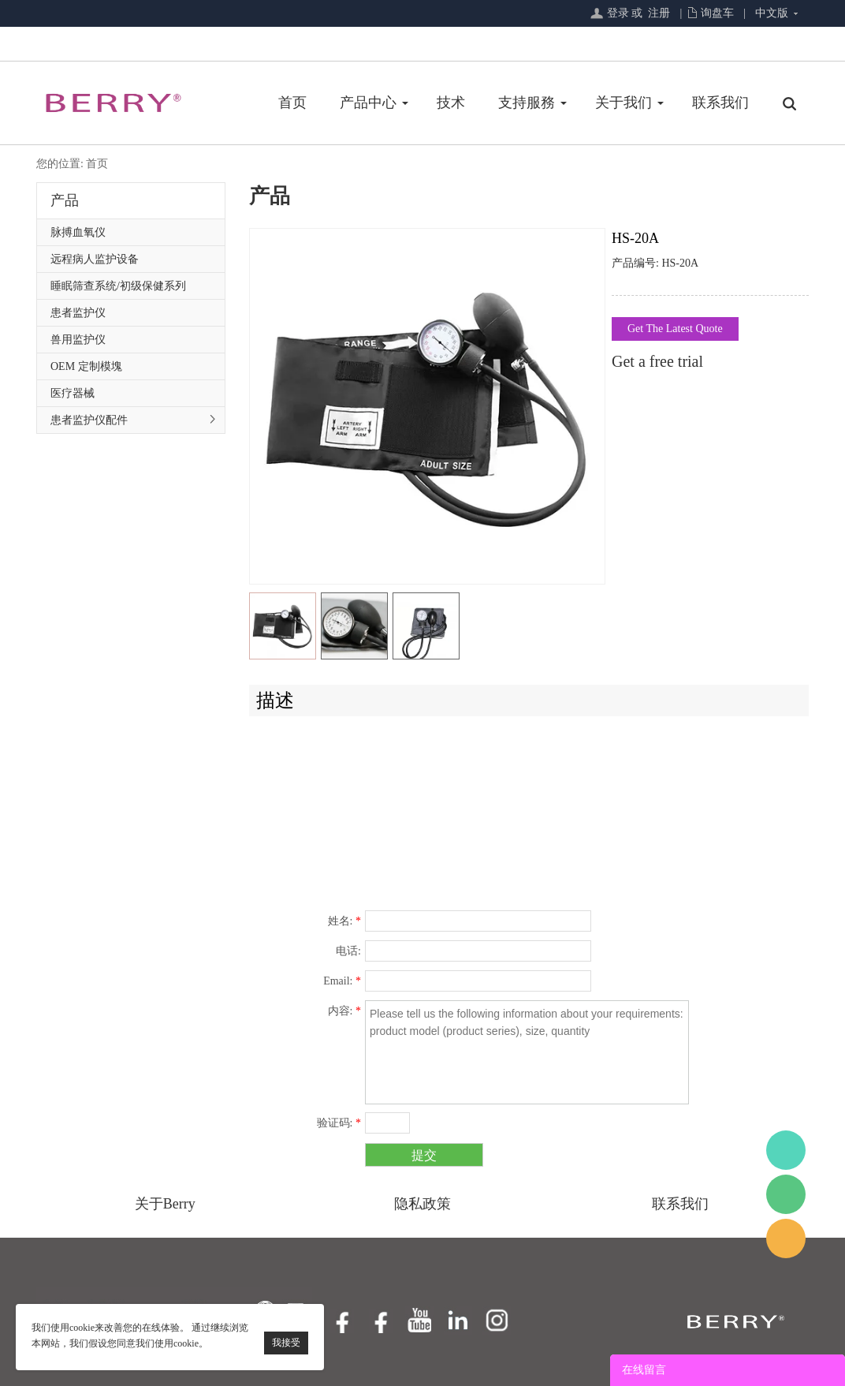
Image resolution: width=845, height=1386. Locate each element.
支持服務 (526, 102)
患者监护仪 (78, 313)
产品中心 (368, 102)
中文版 (771, 13)
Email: (342, 981)
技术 (451, 102)
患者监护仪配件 (89, 420)
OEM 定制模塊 (86, 366)
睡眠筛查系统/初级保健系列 (118, 286)
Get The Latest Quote (675, 328)
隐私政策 (422, 1204)
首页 (292, 102)
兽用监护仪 (78, 340)
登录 (618, 13)
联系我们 (720, 102)
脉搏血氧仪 (78, 232)
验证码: (339, 1123)
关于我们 (623, 102)
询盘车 (717, 13)
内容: (344, 1011)
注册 (659, 13)
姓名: (344, 921)
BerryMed (786, 1150)
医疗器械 (72, 393)
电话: (348, 951)
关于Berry (165, 1204)
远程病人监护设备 (94, 259)
